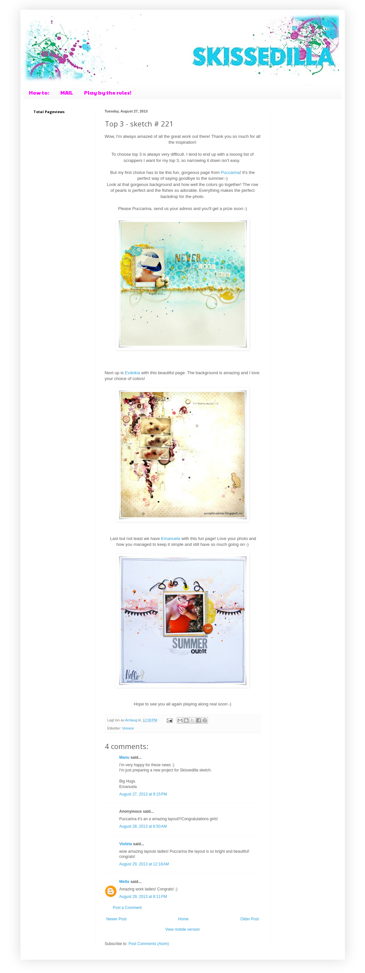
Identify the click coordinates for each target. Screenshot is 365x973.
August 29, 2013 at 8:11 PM (143, 896)
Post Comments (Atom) (148, 943)
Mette (124, 881)
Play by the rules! (107, 92)
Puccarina (230, 172)
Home (183, 919)
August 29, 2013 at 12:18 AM (144, 864)
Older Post (249, 919)
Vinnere (128, 728)
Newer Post (116, 919)
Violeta (125, 844)
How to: (39, 92)
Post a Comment (127, 907)
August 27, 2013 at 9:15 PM (143, 794)
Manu (124, 757)
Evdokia (133, 372)
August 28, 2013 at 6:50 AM (143, 826)
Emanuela (171, 538)
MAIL (66, 92)
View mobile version (182, 929)
